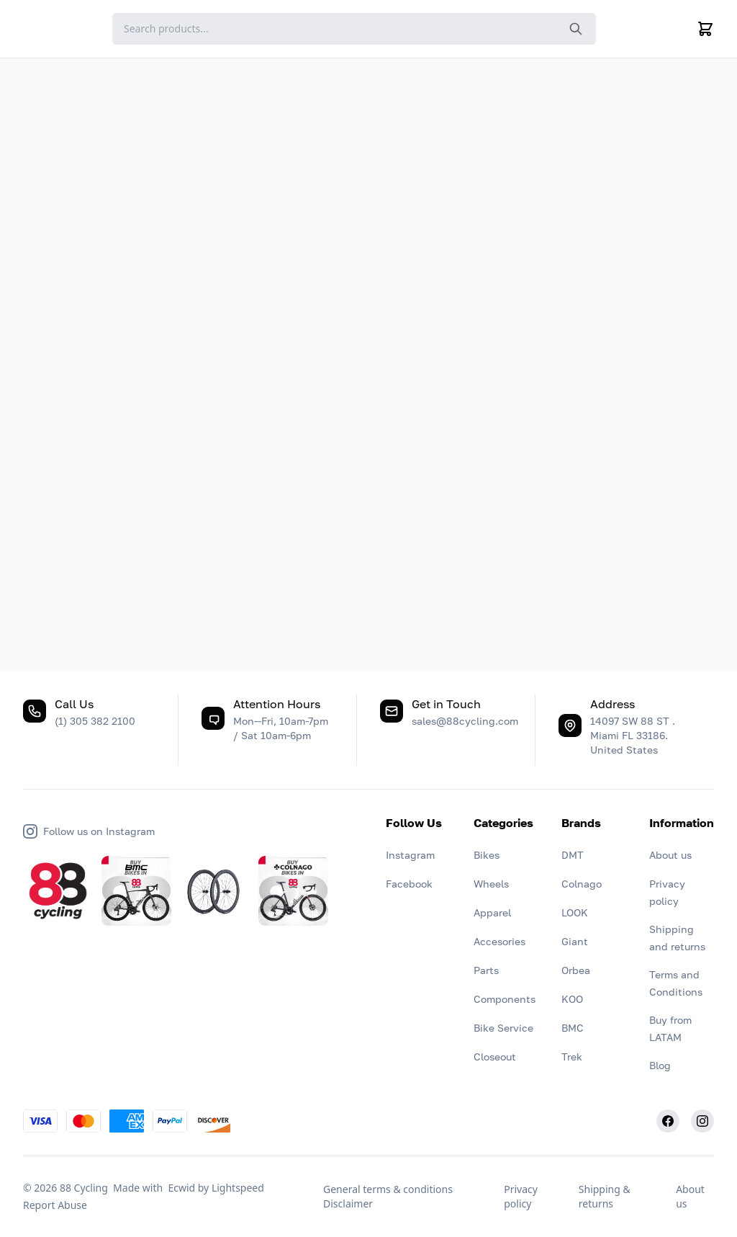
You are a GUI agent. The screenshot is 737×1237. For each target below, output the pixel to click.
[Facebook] (667, 1121)
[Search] (354, 29)
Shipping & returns (604, 1196)
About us (690, 1196)
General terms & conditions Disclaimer (388, 1196)
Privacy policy (521, 1196)
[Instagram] (702, 1121)
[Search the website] (575, 28)
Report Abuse (55, 1205)
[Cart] (705, 28)
